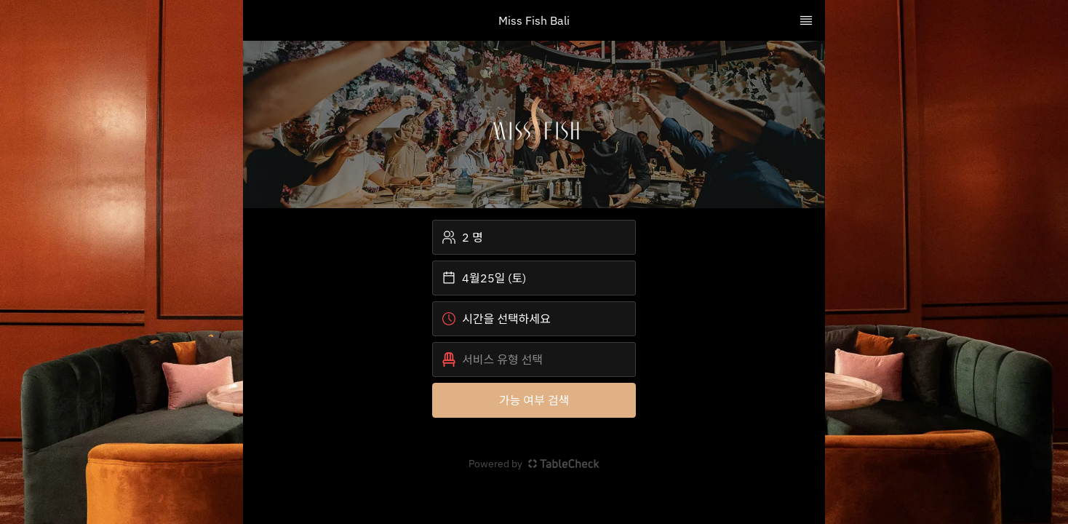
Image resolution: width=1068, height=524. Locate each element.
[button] (534, 359)
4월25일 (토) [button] (484, 278)
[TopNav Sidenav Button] (806, 20)
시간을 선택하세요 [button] (496, 318)
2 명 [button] (462, 237)
